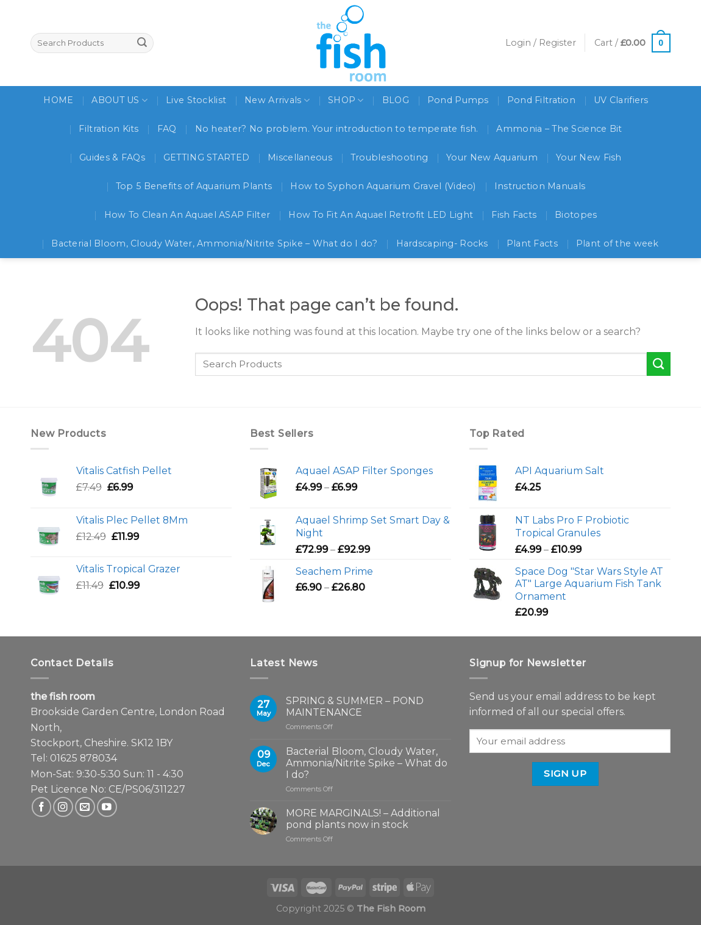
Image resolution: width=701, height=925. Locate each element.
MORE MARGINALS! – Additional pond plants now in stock (363, 818)
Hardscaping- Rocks (442, 243)
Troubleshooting (389, 157)
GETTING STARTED (206, 157)
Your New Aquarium (492, 157)
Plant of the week (617, 243)
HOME (58, 100)
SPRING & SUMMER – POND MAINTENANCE (355, 706)
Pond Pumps (458, 100)
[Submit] (659, 364)
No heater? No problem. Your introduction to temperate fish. (337, 128)
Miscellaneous (300, 157)
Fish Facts (513, 214)
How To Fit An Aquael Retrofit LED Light (380, 214)
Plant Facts (532, 243)
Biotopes (576, 214)
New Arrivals (277, 100)
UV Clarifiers (621, 100)
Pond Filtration (541, 100)
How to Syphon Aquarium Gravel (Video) (383, 186)
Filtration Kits (108, 128)
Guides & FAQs (112, 157)
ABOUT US (119, 100)
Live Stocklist (196, 100)
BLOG (395, 100)
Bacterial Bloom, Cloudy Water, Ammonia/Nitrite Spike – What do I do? (214, 243)
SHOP (346, 100)
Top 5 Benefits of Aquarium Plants (194, 186)
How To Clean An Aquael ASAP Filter (187, 214)
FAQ (167, 128)
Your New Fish (589, 157)
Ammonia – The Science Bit (559, 128)
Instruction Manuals (539, 186)
